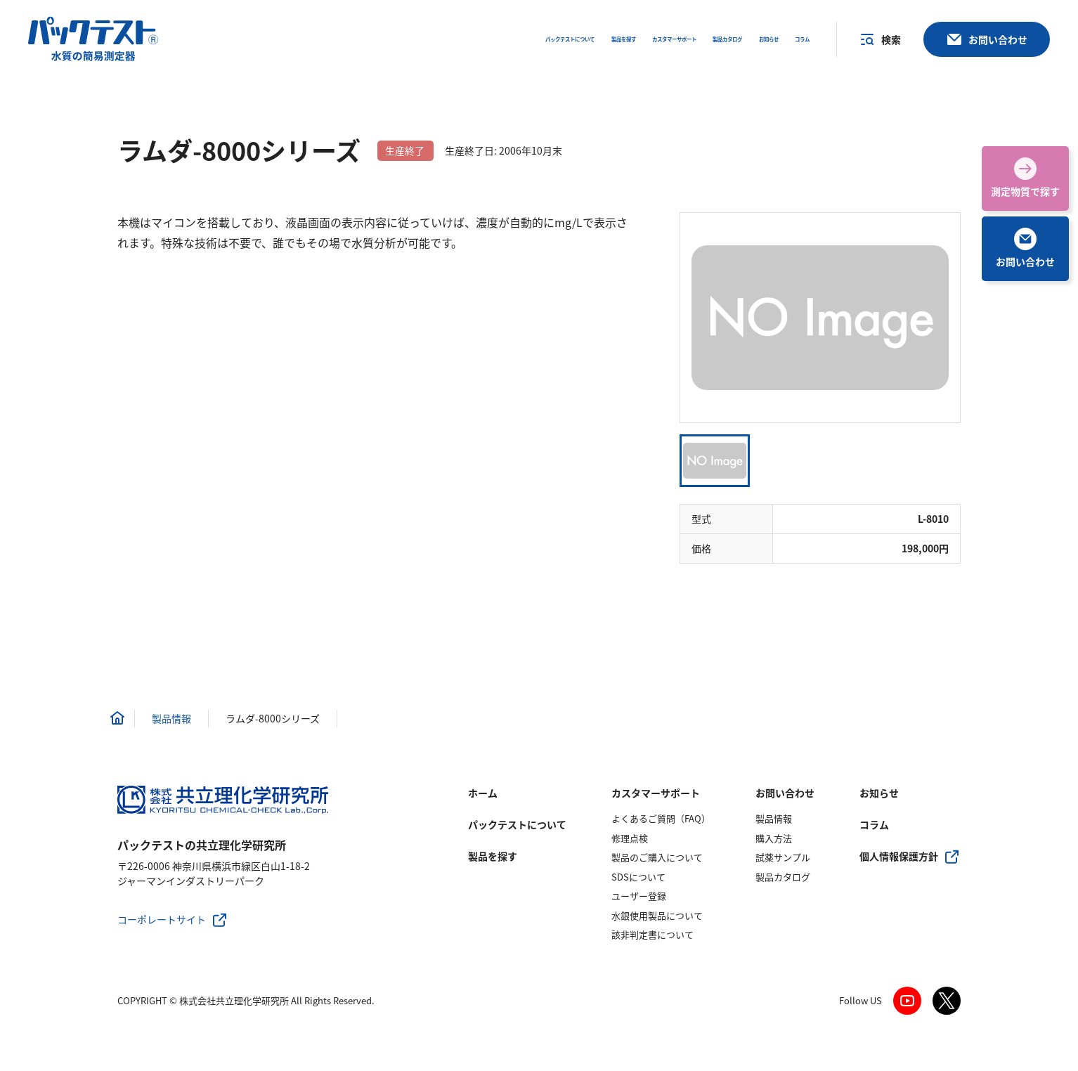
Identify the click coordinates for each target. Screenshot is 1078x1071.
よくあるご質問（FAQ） (660, 818)
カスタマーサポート (655, 793)
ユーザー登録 (638, 895)
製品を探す (492, 856)
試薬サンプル (782, 857)
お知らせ (879, 793)
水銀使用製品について (657, 915)
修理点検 (629, 838)
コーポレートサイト (161, 919)
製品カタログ (782, 876)
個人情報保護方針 (898, 856)
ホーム (483, 793)
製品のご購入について (657, 857)
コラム (874, 824)
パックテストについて (517, 824)
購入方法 (773, 838)
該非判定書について (652, 934)
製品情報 (773, 818)
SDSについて (638, 876)
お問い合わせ (784, 793)
